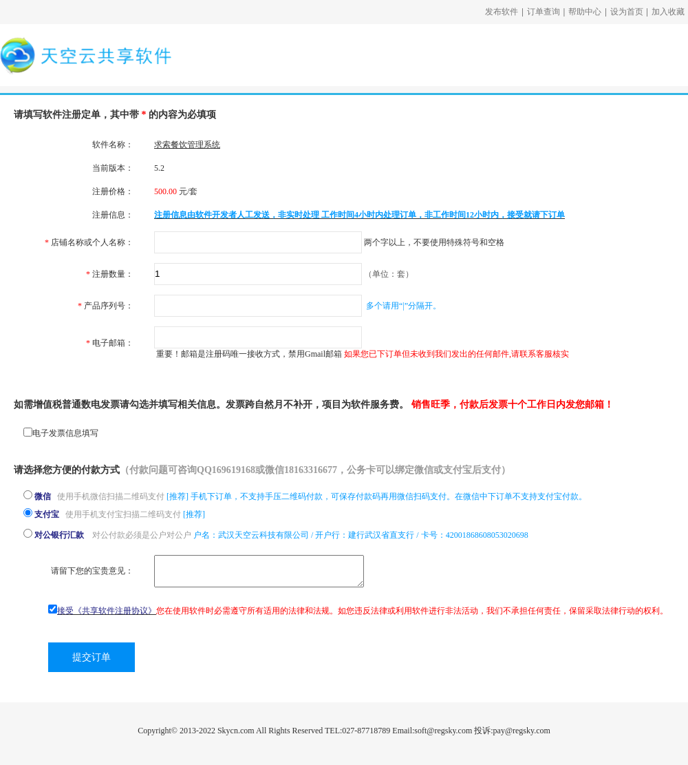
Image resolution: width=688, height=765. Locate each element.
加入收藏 (668, 12)
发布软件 (501, 12)
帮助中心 (584, 12)
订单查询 (543, 12)
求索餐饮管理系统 (187, 144)
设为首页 (626, 12)
